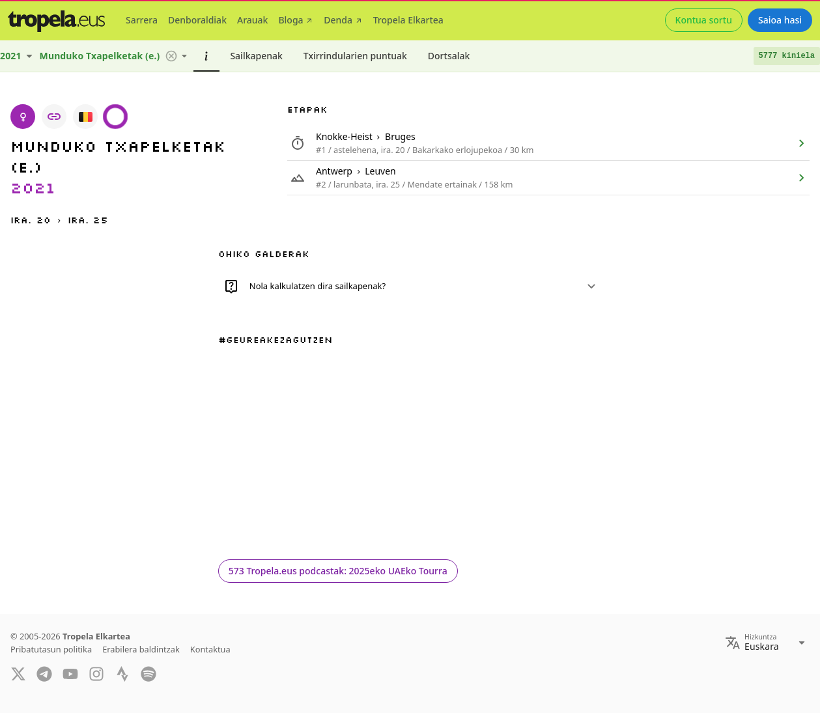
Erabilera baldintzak (141, 649)
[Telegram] (44, 672)
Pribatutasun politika (51, 649)
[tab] (141, 20)
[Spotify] (148, 672)
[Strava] (122, 672)
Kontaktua (210, 649)
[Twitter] (18, 672)
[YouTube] (70, 672)
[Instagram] (96, 672)
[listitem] (548, 143)
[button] (171, 56)
